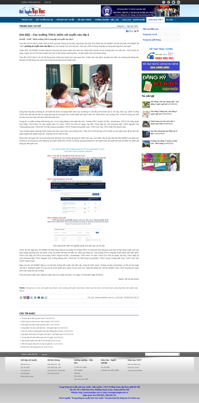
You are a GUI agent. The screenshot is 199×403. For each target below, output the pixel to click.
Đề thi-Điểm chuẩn (27, 376)
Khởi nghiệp (78, 370)
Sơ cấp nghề (105, 367)
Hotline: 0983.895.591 (30, 2)
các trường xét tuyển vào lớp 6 (71, 288)
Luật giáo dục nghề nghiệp (110, 370)
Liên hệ (47, 2)
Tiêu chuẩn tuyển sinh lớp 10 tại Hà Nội (36, 341)
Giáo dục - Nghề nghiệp (133, 20)
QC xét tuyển (25, 367)
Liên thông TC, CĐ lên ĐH (56, 370)
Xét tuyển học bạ (44, 20)
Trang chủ (26, 20)
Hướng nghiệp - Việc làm (107, 20)
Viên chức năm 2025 (81, 379)
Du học (169, 20)
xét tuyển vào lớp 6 (49, 288)
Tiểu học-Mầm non (151, 29)
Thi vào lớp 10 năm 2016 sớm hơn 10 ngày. (37, 337)
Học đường (78, 376)
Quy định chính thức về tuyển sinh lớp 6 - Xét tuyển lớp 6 (42, 334)
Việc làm (77, 373)
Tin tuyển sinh (25, 370)
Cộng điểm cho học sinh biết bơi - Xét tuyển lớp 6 (39, 328)
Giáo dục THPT (155, 20)
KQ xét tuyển (25, 373)
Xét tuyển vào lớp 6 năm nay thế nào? (35, 325)
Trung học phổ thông (152, 40)
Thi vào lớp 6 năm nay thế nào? (33, 318)
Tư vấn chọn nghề (80, 367)
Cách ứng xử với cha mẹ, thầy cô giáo (35, 322)
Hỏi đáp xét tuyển (65, 20)
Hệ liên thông (84, 20)
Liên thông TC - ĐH (54, 364)
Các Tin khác (27, 313)
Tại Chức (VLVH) (53, 373)
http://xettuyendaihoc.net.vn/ (58, 10)
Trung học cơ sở (30, 26)
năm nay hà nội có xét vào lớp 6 (99, 288)
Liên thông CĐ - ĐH (54, 367)
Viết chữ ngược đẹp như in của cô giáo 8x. (37, 344)
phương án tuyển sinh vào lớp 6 (38, 46)
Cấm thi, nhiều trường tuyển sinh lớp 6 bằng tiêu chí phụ (42, 331)
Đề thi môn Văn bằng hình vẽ (32, 347)
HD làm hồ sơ (25, 364)
